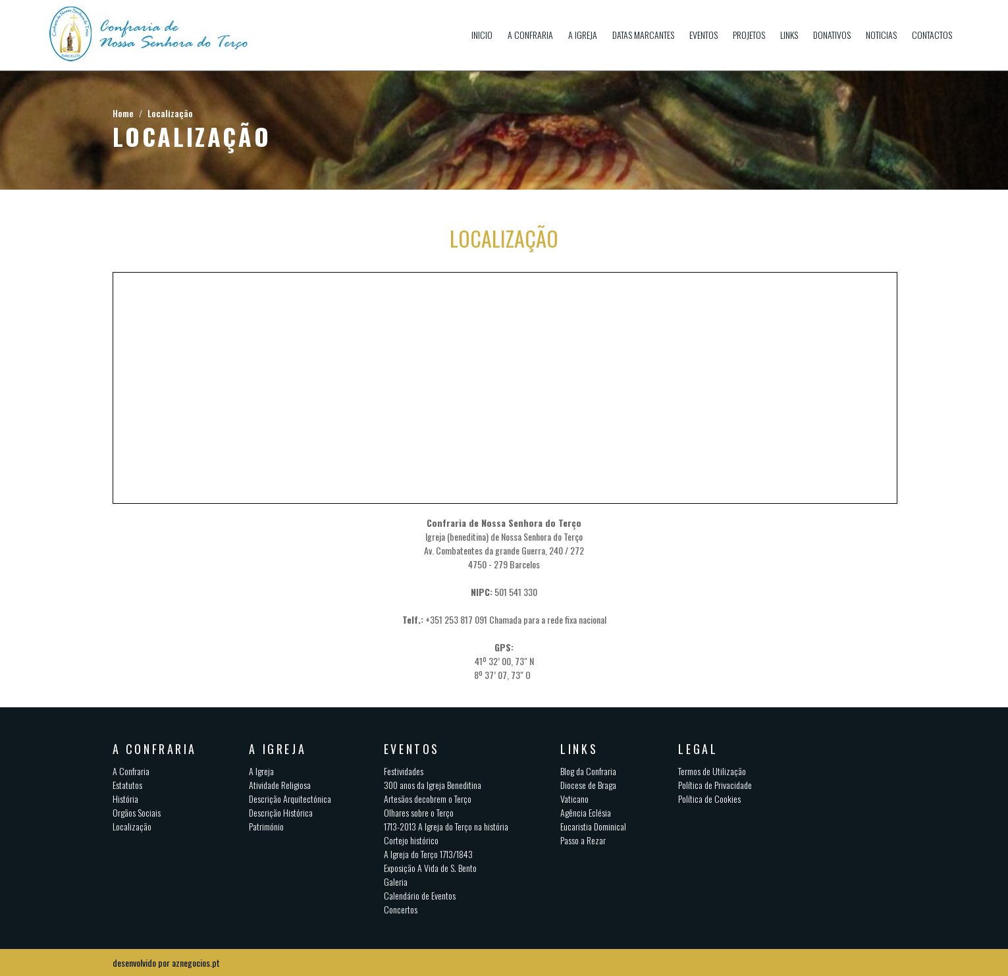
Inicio (481, 34)
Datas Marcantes (643, 34)
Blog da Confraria (588, 771)
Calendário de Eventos (420, 895)
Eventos (703, 34)
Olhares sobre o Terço (419, 812)
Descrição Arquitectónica (290, 798)
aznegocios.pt (196, 962)
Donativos (832, 34)
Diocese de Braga (588, 785)
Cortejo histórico (411, 840)
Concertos (400, 909)
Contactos (932, 34)
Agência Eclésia (585, 812)
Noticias (881, 34)
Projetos (749, 34)
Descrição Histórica (281, 812)
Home (123, 113)
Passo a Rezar (583, 840)
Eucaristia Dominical (593, 826)
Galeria (396, 881)
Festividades (403, 771)
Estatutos (127, 785)
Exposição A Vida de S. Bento (430, 868)
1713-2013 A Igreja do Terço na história (446, 826)
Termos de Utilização (712, 771)
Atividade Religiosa (280, 785)
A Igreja (582, 34)
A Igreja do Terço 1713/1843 (428, 854)
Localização (170, 113)
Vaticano (574, 798)
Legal (698, 748)
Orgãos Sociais (137, 812)
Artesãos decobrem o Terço (427, 798)
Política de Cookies (709, 798)
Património (266, 826)
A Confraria (530, 34)
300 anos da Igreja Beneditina (432, 785)
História (125, 798)
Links (789, 34)
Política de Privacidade (715, 785)
